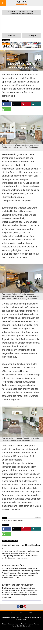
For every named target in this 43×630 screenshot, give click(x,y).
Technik (23, 624)
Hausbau (11, 624)
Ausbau (17, 624)
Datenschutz (24, 613)
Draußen (30, 624)
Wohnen (37, 624)
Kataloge (32, 35)
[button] (6, 104)
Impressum (14, 613)
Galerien (11, 35)
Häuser (4, 624)
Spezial (19, 626)
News (14, 626)
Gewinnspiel (27, 626)
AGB (30, 613)
